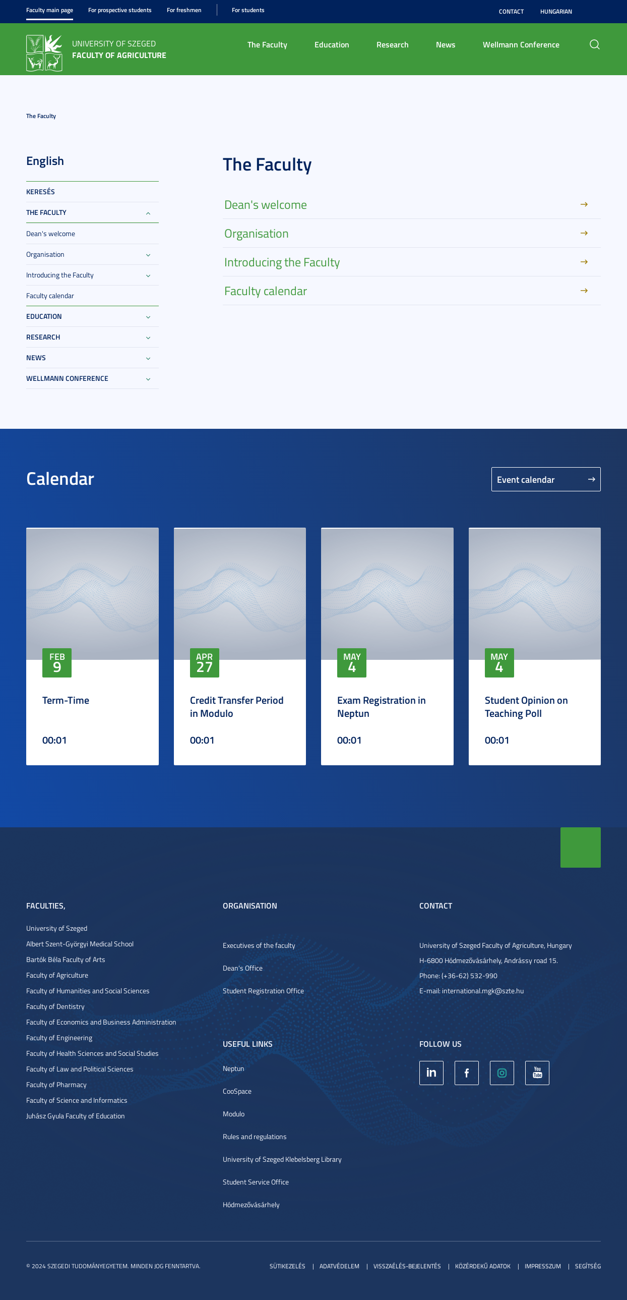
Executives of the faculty (259, 945)
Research (393, 44)
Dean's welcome (50, 233)
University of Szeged (56, 928)
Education (332, 44)
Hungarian (556, 11)
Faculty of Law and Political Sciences (80, 1068)
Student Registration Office (263, 990)
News (446, 44)
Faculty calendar (50, 295)
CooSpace (237, 1091)
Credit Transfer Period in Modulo (237, 706)
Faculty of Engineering (59, 1037)
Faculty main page (49, 10)
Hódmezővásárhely (251, 1204)
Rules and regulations (255, 1136)
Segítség (588, 1266)
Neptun (233, 1068)
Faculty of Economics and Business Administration (101, 1022)
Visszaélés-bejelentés (407, 1266)
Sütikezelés (287, 1266)
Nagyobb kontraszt (595, 12)
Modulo (233, 1113)
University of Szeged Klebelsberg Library (282, 1159)
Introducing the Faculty (60, 274)
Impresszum (543, 1266)
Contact (511, 11)
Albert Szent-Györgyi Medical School (80, 943)
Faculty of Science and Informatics (77, 1100)
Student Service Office (256, 1181)
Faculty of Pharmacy (56, 1084)
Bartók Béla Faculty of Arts (65, 959)
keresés (40, 191)
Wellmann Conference (521, 44)
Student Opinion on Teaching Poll (526, 706)
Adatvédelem (339, 1266)
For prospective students (120, 10)
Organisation (45, 254)
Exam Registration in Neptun (381, 706)
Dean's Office (243, 968)
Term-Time (65, 700)
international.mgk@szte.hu (483, 990)
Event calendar (526, 479)
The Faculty (267, 44)
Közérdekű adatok (483, 1266)
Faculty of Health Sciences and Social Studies (92, 1053)
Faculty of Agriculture (57, 975)
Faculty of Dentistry (55, 1006)
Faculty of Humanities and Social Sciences (88, 990)
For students (248, 10)
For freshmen (184, 10)
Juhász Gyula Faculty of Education (75, 1115)
